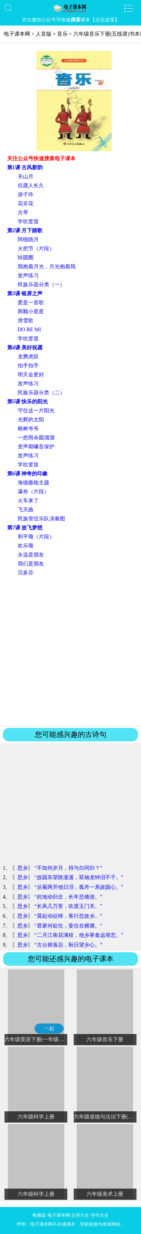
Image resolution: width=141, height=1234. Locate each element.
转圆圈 (25, 257)
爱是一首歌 (31, 302)
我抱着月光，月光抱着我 (47, 266)
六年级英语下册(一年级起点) (38, 1039)
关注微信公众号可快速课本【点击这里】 (71, 20)
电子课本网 (17, 34)
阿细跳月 (28, 239)
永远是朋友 (31, 555)
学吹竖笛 (28, 221)
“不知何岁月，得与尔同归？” (68, 868)
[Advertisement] (70, 650)
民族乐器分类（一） (41, 284)
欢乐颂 (25, 546)
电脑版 (39, 1215)
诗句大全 (100, 1215)
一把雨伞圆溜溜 (36, 437)
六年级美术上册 (104, 1194)
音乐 (62, 34)
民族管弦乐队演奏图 (41, 519)
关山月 (25, 176)
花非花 (25, 203)
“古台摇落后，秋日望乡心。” (68, 945)
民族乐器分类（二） (41, 392)
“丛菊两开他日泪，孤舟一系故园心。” (78, 887)
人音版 (44, 34)
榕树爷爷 (28, 428)
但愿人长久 (31, 185)
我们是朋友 (31, 564)
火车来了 (28, 501)
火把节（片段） (36, 248)
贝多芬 (25, 573)
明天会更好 (31, 374)
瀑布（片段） (33, 492)
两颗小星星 (31, 311)
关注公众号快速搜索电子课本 (41, 158)
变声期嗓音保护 (36, 446)
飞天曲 (25, 510)
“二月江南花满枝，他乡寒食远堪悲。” (78, 935)
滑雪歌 (25, 320)
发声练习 (28, 275)
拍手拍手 (28, 365)
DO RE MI (29, 329)
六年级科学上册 (36, 1117)
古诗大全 (80, 1215)
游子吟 (25, 194)
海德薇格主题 (33, 482)
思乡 (22, 868)
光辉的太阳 (31, 419)
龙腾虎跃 (28, 356)
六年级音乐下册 (104, 1039)
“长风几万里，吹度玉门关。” (68, 906)
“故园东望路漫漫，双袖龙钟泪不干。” (78, 877)
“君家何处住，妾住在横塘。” (68, 926)
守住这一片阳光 (36, 410)
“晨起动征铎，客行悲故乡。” (68, 916)
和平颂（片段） (36, 537)
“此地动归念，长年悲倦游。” (68, 897)
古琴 (23, 212)
